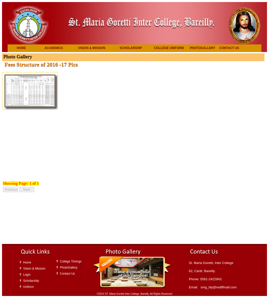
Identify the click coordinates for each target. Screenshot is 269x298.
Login (26, 274)
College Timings (70, 261)
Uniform (28, 287)
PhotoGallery (202, 48)
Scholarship (131, 48)
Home (21, 48)
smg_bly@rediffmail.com (218, 287)
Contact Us (229, 48)
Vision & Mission (91, 48)
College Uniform (169, 48)
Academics (53, 48)
